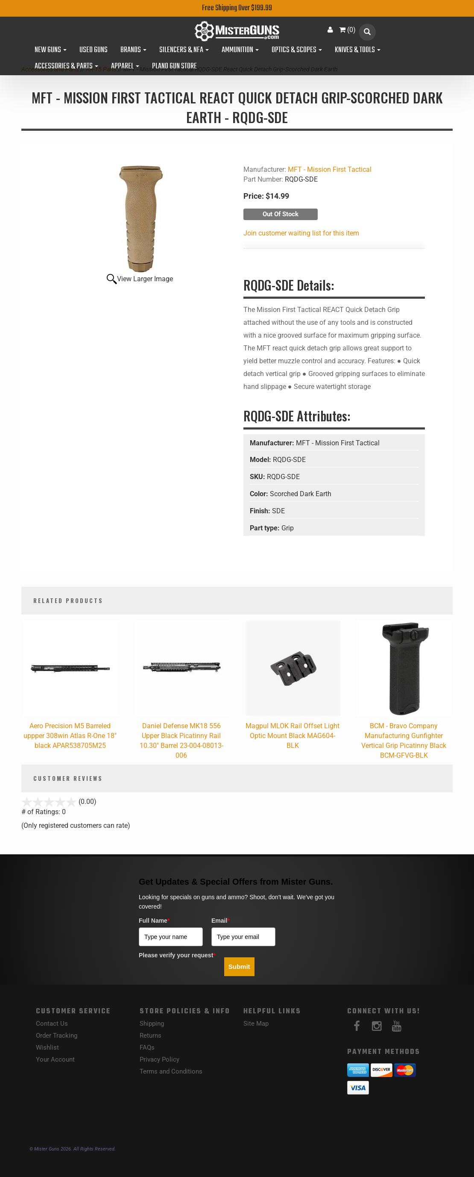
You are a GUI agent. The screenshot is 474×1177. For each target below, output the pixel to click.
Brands (133, 50)
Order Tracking (56, 1035)
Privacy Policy (159, 1059)
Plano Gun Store (174, 66)
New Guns (51, 50)
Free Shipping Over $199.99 (237, 8)
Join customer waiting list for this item (301, 233)
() (347, 30)
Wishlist (47, 1047)
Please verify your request (177, 955)
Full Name (154, 920)
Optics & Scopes (297, 50)
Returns (150, 1035)
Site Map (256, 1023)
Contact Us (52, 1023)
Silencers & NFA (184, 50)
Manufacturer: (273, 443)
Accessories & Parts (66, 66)
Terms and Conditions (171, 1071)
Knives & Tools (357, 50)
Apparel (125, 66)
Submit (239, 966)
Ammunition (240, 50)
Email (220, 920)
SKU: (258, 477)
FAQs (147, 1047)
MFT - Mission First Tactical (330, 169)
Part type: (265, 528)
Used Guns (93, 50)
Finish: (261, 511)
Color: (260, 494)
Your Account (55, 1059)
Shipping (152, 1023)
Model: (261, 460)
